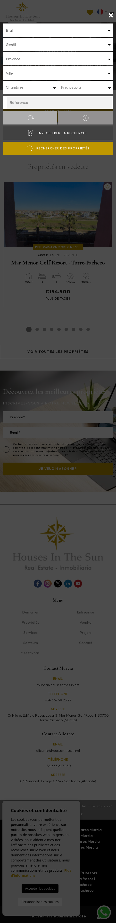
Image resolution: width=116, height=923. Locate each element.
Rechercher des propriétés (58, 148)
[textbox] (58, 30)
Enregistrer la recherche (58, 133)
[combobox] (58, 30)
